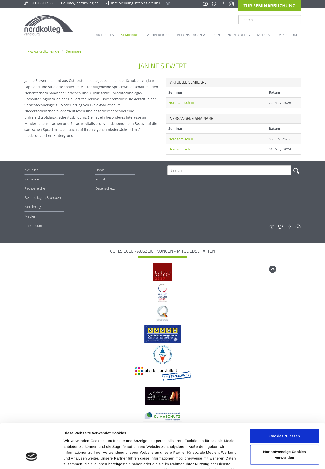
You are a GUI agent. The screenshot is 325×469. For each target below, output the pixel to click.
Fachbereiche (35, 188)
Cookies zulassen (284, 400)
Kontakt (101, 179)
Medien (30, 216)
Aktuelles (32, 170)
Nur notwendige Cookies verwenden (284, 419)
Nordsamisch (179, 149)
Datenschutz (105, 188)
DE (167, 4)
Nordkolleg (33, 206)
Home (100, 170)
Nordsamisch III (181, 102)
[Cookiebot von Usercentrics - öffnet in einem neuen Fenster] (31, 459)
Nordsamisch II (180, 139)
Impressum (33, 225)
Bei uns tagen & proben (43, 197)
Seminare (73, 51)
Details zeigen (258, 459)
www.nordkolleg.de (43, 51)
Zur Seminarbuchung (269, 5)
